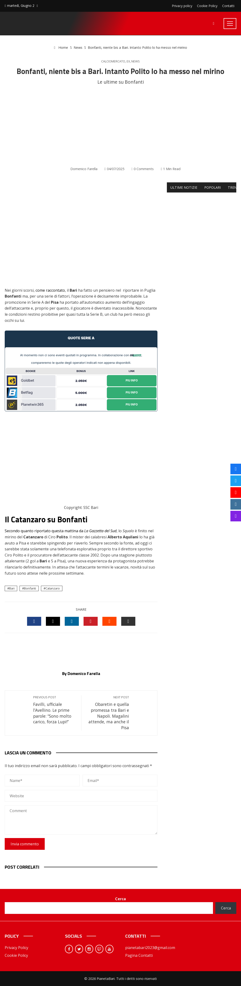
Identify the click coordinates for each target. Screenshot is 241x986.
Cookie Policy (16, 955)
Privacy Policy (16, 947)
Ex (128, 61)
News (135, 61)
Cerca (120, 898)
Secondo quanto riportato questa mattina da (60, 530)
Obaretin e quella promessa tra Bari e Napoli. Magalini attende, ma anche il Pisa (107, 712)
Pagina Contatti (139, 955)
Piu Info (132, 380)
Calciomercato (113, 61)
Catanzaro (52, 588)
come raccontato (50, 290)
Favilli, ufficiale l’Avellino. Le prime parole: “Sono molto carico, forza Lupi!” (54, 709)
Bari (12, 588)
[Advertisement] (120, 126)
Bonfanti (30, 588)
